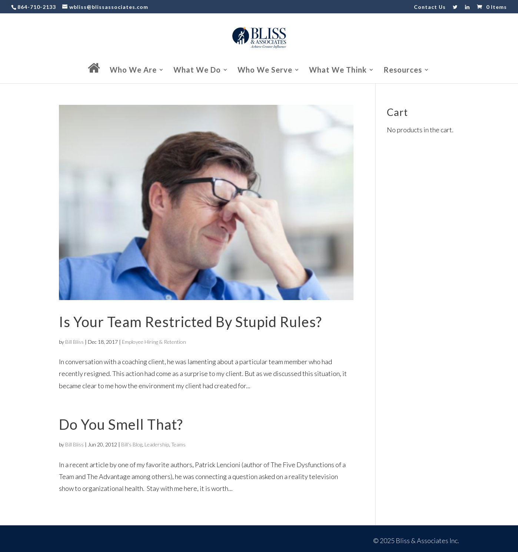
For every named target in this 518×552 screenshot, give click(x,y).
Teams (178, 444)
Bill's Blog (131, 444)
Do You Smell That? (121, 424)
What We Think (338, 70)
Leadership (157, 444)
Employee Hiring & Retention (154, 342)
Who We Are (133, 70)
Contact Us (430, 7)
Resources (402, 70)
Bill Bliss (74, 342)
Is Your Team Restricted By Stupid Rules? (190, 321)
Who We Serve (265, 70)
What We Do (197, 70)
